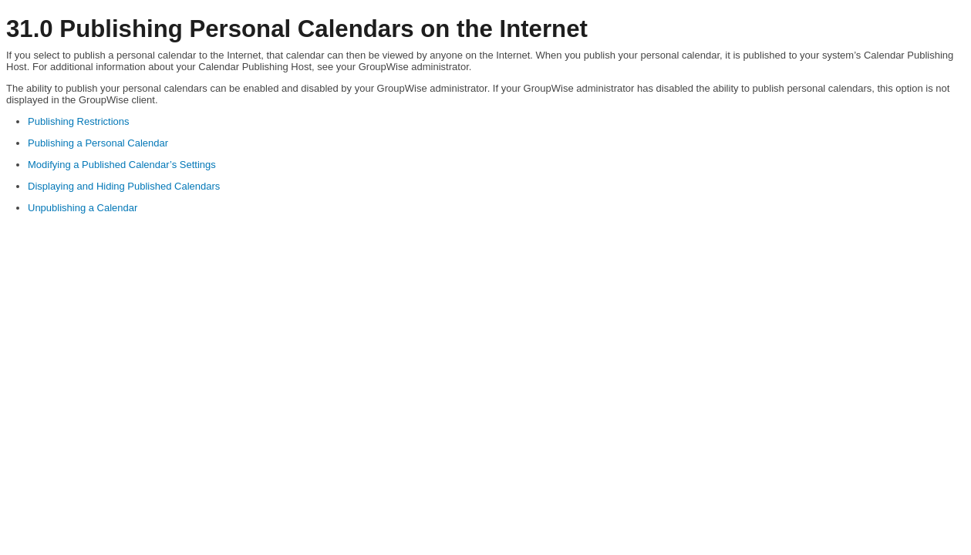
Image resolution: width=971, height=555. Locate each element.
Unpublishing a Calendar (82, 208)
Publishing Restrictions (79, 121)
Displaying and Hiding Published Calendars (124, 186)
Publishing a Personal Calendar (98, 143)
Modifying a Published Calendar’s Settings (122, 164)
